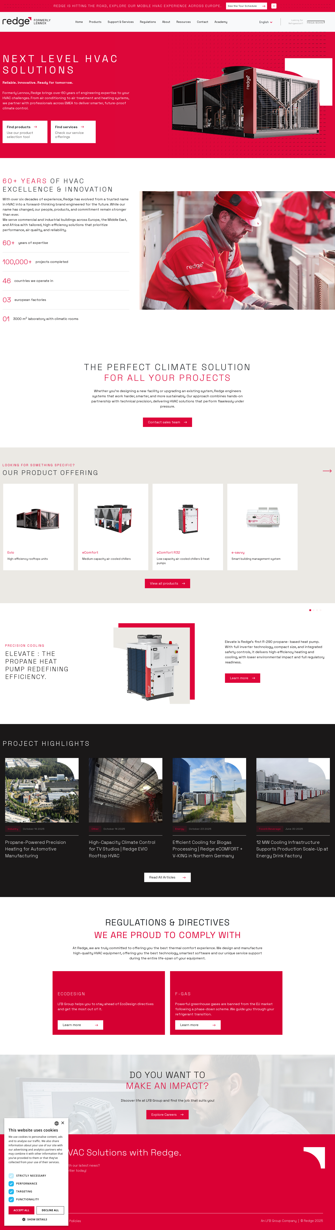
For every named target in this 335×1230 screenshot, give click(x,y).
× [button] (62, 1123)
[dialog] (36, 1172)
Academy (221, 22)
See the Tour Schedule (246, 6)
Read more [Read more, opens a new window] (15, 1166)
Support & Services (121, 22)
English (264, 22)
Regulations (148, 22)
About (166, 22)
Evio (10, 552)
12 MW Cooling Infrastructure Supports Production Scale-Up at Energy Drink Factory (292, 849)
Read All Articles (167, 877)
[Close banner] (273, 6)
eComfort (90, 552)
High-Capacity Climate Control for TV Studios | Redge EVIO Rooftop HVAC (122, 849)
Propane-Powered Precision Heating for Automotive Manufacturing (35, 849)
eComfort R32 (168, 552)
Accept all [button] (21, 1210)
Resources (183, 22)
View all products (167, 583)
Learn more (242, 678)
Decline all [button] (50, 1210)
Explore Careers (167, 1114)
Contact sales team (167, 422)
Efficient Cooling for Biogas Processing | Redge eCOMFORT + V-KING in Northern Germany (208, 849)
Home (79, 22)
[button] (310, 610)
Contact (202, 22)
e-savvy (238, 552)
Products (95, 22)
